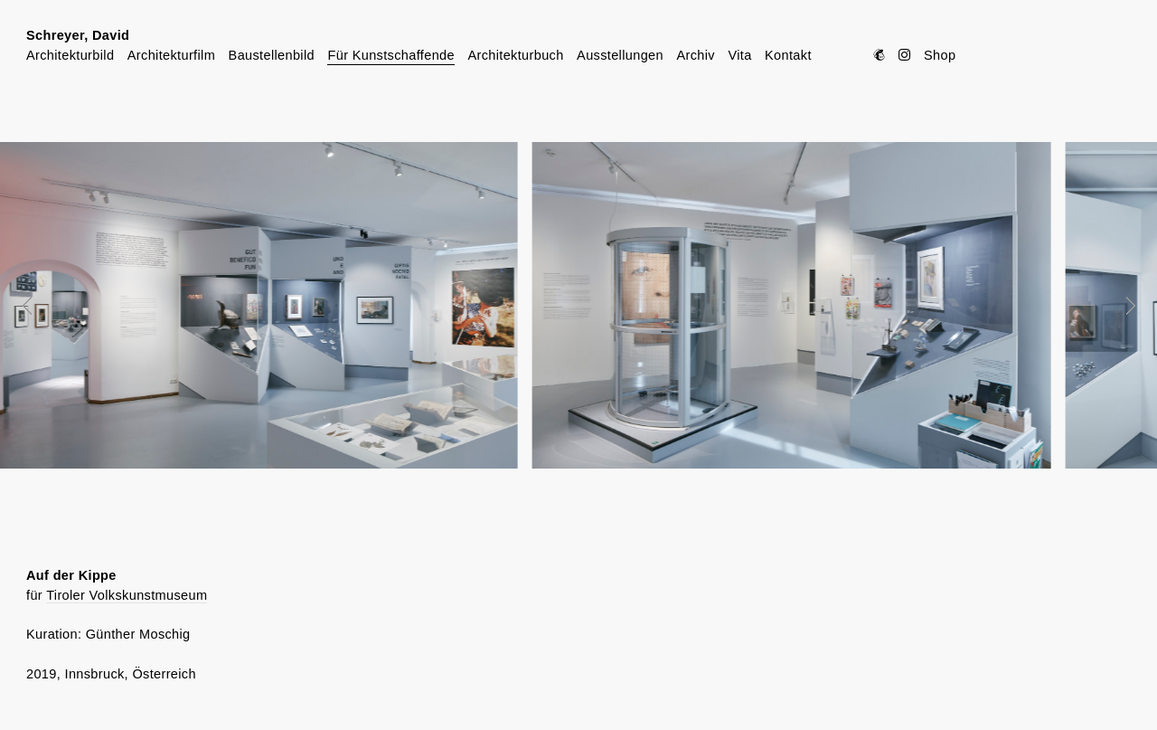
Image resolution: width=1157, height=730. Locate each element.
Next (1118, 306)
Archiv (695, 55)
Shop (939, 55)
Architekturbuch (515, 55)
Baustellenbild (272, 55)
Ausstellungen (620, 55)
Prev (40, 306)
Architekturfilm (171, 55)
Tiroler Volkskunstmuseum (126, 595)
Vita (739, 55)
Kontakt (788, 55)
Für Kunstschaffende (390, 55)
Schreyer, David (77, 35)
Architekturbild (70, 55)
